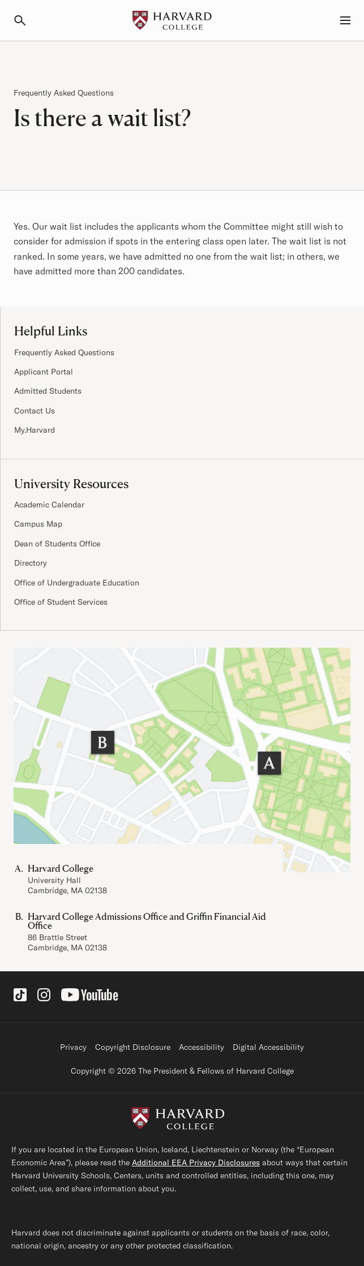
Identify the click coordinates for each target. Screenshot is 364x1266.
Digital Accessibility (268, 1047)
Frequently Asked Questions (64, 93)
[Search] (25, 20)
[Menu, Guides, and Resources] (339, 20)
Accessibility (201, 1047)
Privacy (73, 1047)
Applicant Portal (43, 372)
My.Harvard (34, 430)
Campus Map (38, 524)
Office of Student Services (61, 602)
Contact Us (34, 411)
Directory (30, 563)
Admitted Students (48, 391)
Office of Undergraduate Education (76, 583)
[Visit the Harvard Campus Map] (182, 760)
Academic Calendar (49, 504)
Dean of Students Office (57, 544)
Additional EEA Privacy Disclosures (196, 1162)
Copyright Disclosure (132, 1047)
